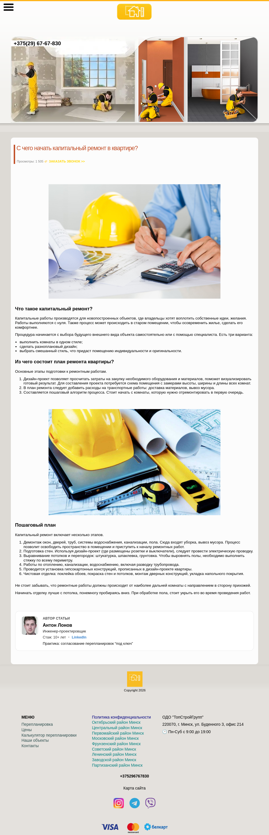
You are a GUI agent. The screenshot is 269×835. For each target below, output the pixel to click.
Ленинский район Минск (114, 754)
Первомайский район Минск (118, 733)
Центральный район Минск (117, 727)
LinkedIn (79, 637)
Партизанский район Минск (117, 765)
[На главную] (134, 11)
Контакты (30, 745)
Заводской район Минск (114, 759)
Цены (26, 729)
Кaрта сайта (134, 788)
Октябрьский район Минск (116, 722)
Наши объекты (35, 740)
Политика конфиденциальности (121, 717)
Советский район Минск (114, 749)
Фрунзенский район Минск (116, 743)
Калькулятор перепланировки (49, 735)
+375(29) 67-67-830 (37, 43)
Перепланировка (37, 724)
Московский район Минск (115, 738)
